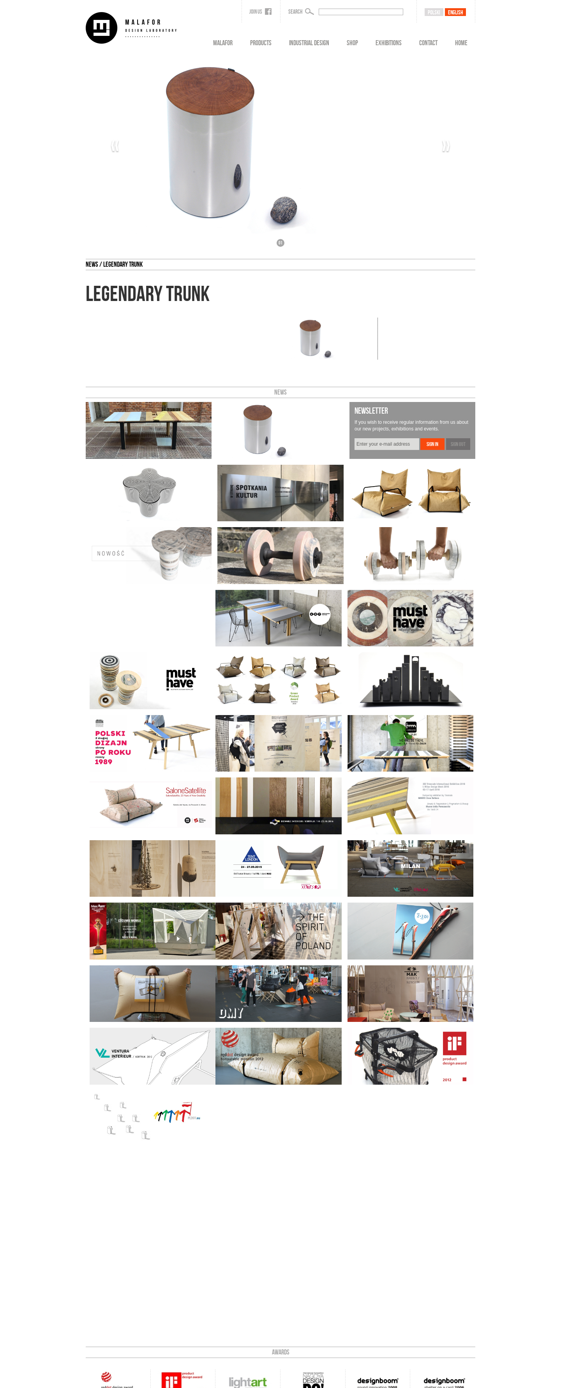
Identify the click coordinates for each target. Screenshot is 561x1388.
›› (446, 146)
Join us (260, 12)
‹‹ (115, 146)
